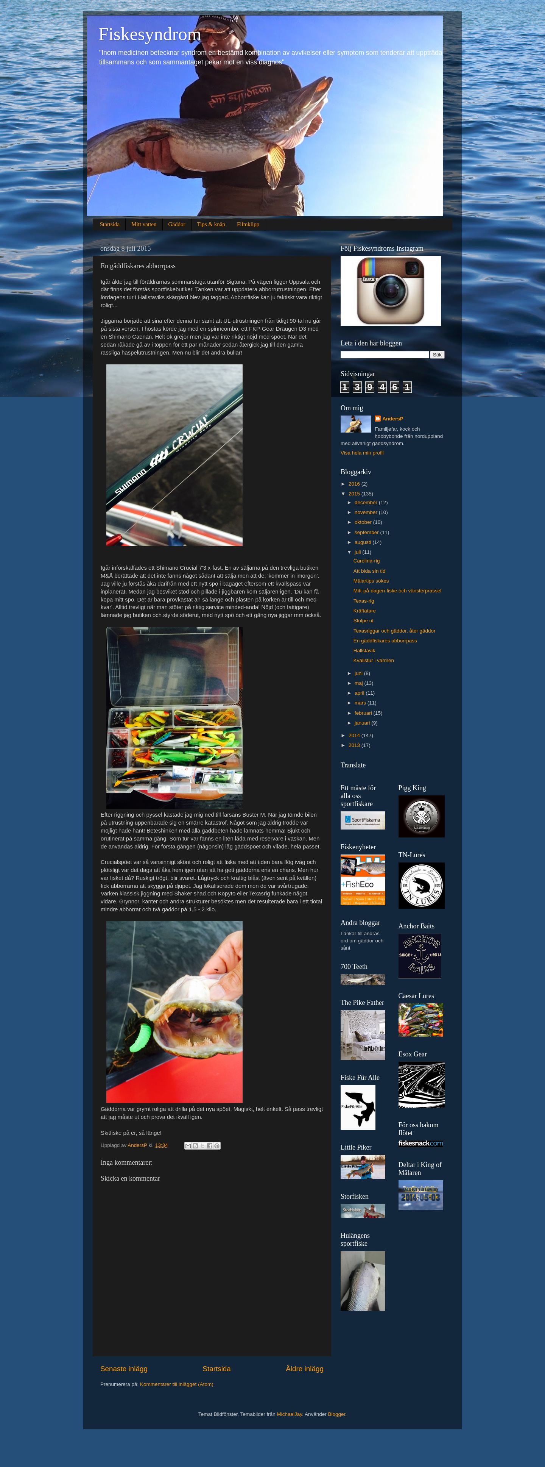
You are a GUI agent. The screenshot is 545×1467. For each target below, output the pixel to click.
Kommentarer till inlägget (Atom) (176, 1384)
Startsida (110, 224)
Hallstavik (364, 650)
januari (363, 723)
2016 (355, 484)
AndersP (392, 419)
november (367, 512)
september (367, 532)
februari (364, 713)
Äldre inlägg (305, 1369)
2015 (355, 494)
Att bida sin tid (369, 571)
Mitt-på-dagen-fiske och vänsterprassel (397, 591)
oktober (364, 522)
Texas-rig (363, 601)
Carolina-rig (366, 561)
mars (361, 703)
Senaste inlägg (124, 1369)
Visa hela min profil (362, 453)
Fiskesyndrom (149, 34)
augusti (363, 542)
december (367, 502)
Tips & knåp (211, 224)
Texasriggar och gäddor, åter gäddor (394, 631)
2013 (355, 745)
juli (358, 552)
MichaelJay (289, 1414)
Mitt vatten (143, 224)
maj (359, 683)
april (360, 693)
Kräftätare (364, 611)
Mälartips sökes (371, 581)
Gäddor (176, 224)
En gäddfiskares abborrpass (385, 641)
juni (359, 673)
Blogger (336, 1414)
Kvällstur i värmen (373, 660)
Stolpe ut (363, 620)
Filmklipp (248, 224)
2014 (355, 735)
